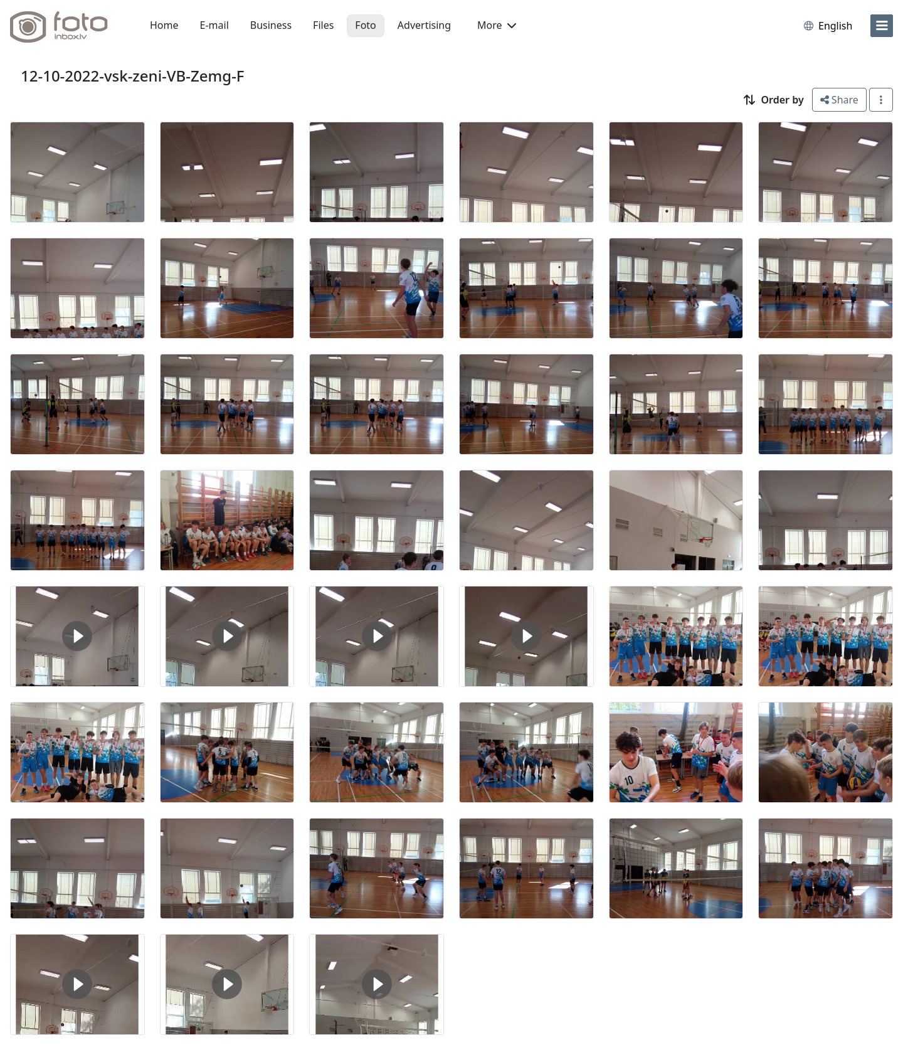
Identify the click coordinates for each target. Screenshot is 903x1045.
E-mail (214, 25)
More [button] (496, 25)
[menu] (881, 25)
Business (271, 25)
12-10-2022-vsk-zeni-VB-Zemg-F (133, 75)
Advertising (424, 25)
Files (323, 25)
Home (164, 25)
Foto (365, 25)
